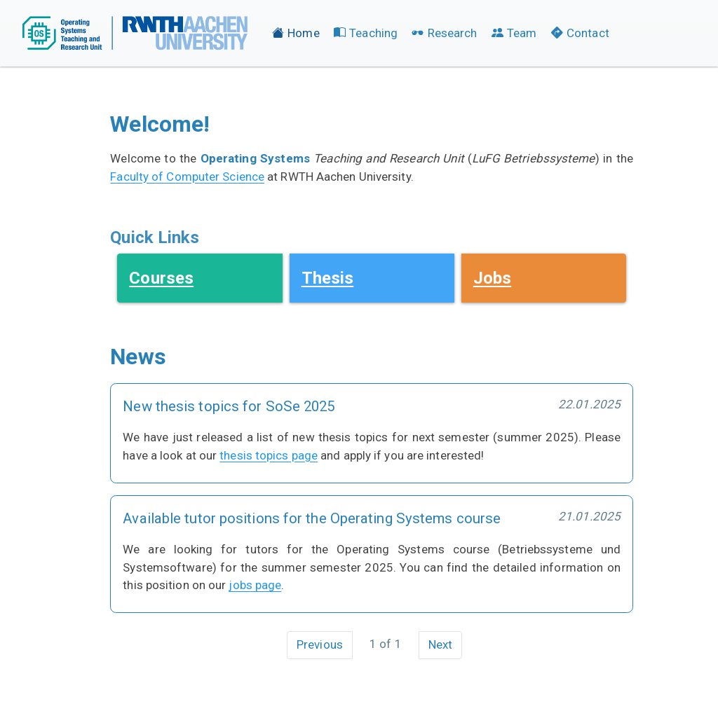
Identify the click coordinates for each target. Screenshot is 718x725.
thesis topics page (268, 455)
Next (440, 644)
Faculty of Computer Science (187, 177)
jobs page (255, 585)
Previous (320, 644)
